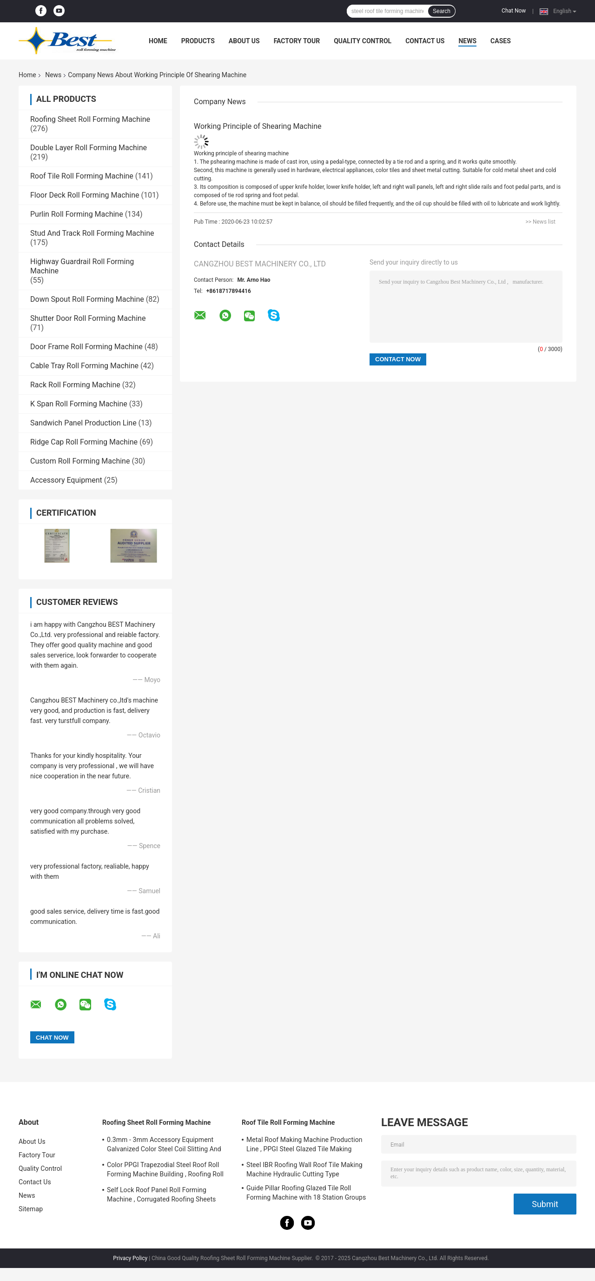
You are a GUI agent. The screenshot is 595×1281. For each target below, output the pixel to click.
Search (441, 11)
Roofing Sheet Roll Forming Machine (90, 119)
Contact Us (424, 41)
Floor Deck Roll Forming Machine (84, 195)
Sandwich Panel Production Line (83, 422)
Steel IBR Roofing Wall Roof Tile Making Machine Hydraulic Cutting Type (304, 1169)
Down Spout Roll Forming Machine (87, 299)
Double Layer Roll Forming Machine (88, 147)
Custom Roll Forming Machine (80, 461)
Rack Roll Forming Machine (75, 384)
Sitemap (31, 1209)
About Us (244, 41)
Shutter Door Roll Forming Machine (87, 318)
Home (158, 41)
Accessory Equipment (66, 480)
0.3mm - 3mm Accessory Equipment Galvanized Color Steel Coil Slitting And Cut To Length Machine (164, 1145)
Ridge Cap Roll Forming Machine (84, 442)
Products (198, 41)
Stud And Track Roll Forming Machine (92, 233)
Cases (500, 41)
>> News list (540, 222)
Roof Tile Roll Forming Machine (81, 176)
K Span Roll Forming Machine (78, 403)
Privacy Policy (130, 1258)
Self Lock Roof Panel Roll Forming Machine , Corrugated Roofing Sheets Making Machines (161, 1196)
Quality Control (362, 41)
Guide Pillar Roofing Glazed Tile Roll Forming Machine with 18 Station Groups (306, 1192)
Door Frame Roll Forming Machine (86, 346)
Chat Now (514, 10)
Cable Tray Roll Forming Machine (84, 365)
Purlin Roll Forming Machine (76, 214)
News (467, 41)
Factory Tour (297, 41)
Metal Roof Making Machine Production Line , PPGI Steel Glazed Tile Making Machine (304, 1145)
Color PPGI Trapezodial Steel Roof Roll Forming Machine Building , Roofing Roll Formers (165, 1171)
